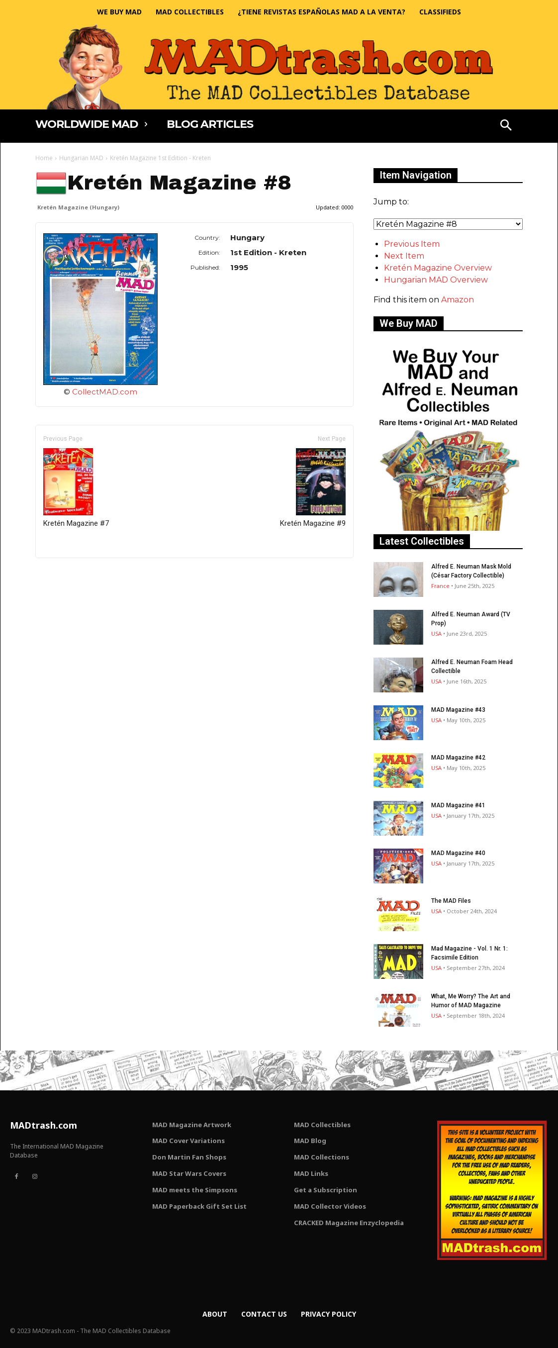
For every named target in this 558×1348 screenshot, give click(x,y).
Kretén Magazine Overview (438, 268)
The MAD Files (451, 900)
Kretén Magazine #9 (313, 488)
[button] (506, 126)
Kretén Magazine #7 (76, 488)
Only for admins (69, 574)
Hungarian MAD (81, 158)
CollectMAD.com (104, 391)
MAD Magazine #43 (458, 709)
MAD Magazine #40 (458, 853)
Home (44, 158)
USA (436, 633)
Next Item (404, 256)
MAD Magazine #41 (458, 805)
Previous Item (412, 244)
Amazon (457, 299)
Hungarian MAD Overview (436, 280)
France (440, 585)
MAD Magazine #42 (458, 757)
